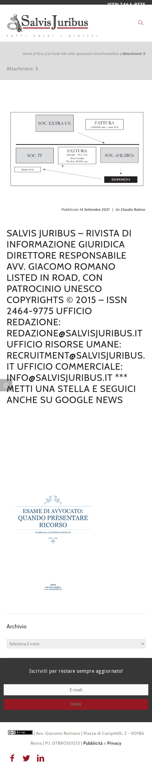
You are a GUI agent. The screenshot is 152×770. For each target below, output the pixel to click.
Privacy (114, 743)
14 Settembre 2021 (94, 209)
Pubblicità (93, 743)
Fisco (40, 53)
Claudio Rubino (133, 209)
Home (27, 53)
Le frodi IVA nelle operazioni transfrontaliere (83, 53)
